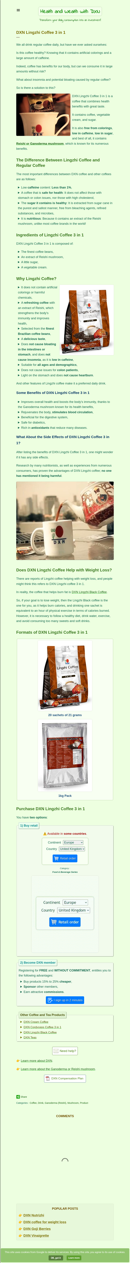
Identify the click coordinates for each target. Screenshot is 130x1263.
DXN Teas (30, 1037)
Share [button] (24, 1096)
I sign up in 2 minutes (68, 1000)
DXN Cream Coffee (36, 1022)
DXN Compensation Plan (67, 1078)
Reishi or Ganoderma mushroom (40, 143)
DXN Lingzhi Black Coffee (89, 592)
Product (84, 1103)
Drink (41, 1103)
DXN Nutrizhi (33, 1215)
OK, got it (56, 1258)
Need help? (68, 1051)
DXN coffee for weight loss (44, 1222)
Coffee (33, 1103)
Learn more (74, 1258)
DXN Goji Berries (37, 1229)
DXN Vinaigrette (36, 1235)
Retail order (68, 858)
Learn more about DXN (36, 1060)
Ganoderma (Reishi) (55, 1103)
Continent (54, 842)
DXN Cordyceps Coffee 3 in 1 (42, 1027)
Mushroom (73, 1103)
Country (51, 849)
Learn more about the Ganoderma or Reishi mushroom (58, 1069)
